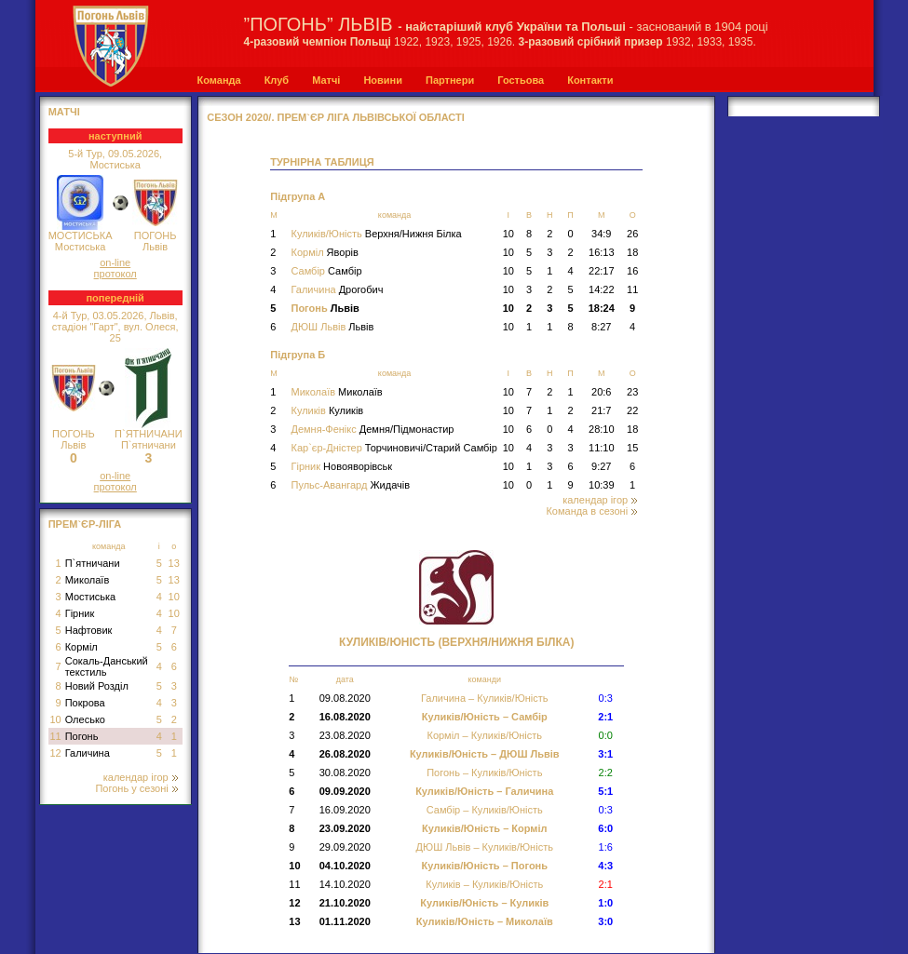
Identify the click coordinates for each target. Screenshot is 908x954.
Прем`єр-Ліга (85, 524)
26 (632, 233)
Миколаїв (87, 579)
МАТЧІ (64, 111)
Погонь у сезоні (136, 788)
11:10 (602, 447)
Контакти (590, 80)
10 (174, 596)
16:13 (602, 252)
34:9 (601, 233)
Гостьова (520, 80)
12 (55, 753)
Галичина (87, 753)
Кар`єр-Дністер (393, 447)
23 (632, 391)
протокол (115, 273)
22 (632, 410)
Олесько (85, 719)
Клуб (276, 80)
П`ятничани (92, 563)
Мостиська (90, 596)
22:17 (602, 270)
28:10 (602, 429)
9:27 (601, 466)
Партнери (450, 80)
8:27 (601, 326)
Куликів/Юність (376, 233)
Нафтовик (89, 630)
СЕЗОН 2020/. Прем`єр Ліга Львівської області (336, 117)
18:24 (602, 308)
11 (55, 736)
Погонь (82, 736)
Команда (219, 80)
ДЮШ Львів (332, 326)
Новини (382, 80)
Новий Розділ (97, 686)
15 (632, 447)
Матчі (326, 80)
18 (632, 252)
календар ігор (140, 777)
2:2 (606, 772)
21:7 (601, 410)
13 (174, 563)
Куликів (327, 410)
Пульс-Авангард (350, 484)
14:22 (602, 289)
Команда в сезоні (591, 511)
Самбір (326, 270)
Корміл (81, 646)
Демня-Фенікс (372, 429)
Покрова (85, 702)
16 (632, 270)
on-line (115, 262)
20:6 (601, 391)
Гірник (80, 613)
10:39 (602, 484)
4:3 (605, 865)
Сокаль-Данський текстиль (106, 666)
